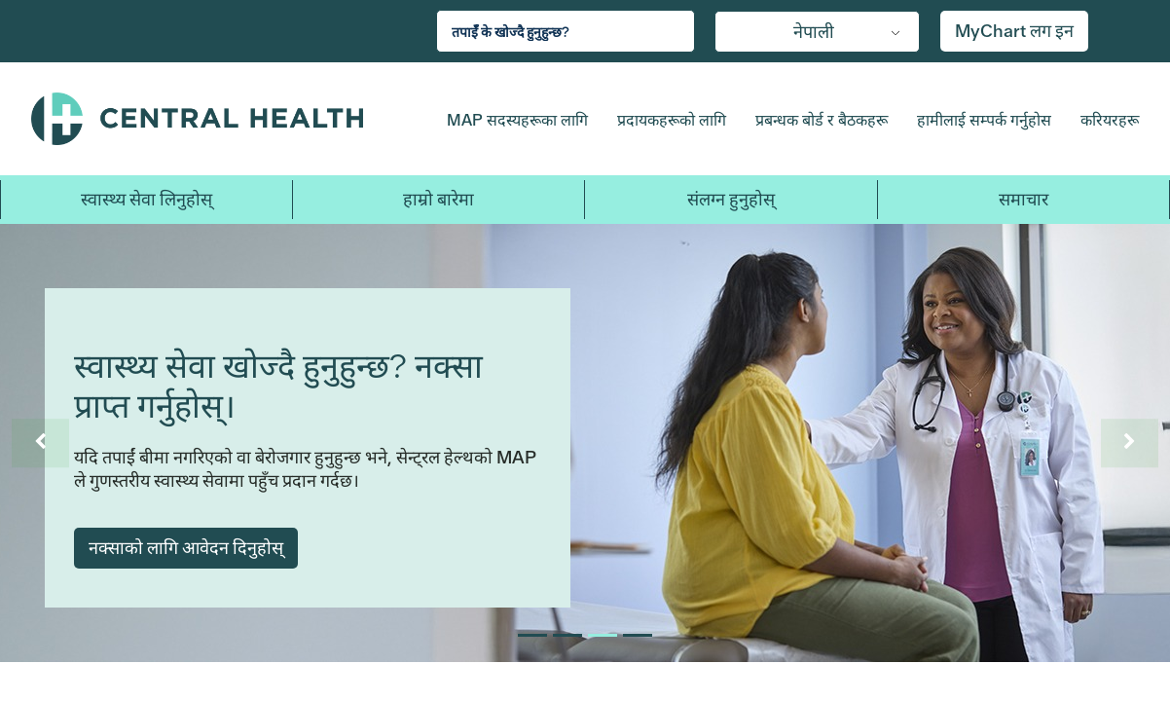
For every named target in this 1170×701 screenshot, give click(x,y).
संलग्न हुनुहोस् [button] (731, 199)
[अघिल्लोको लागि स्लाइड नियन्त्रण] (41, 443)
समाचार (1023, 199)
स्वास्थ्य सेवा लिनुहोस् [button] (146, 199)
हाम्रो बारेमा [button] (438, 199)
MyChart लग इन (1014, 30)
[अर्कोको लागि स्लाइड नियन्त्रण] (1129, 443)
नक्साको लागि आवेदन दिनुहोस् (186, 547)
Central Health (220, 118)
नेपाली (813, 31)
